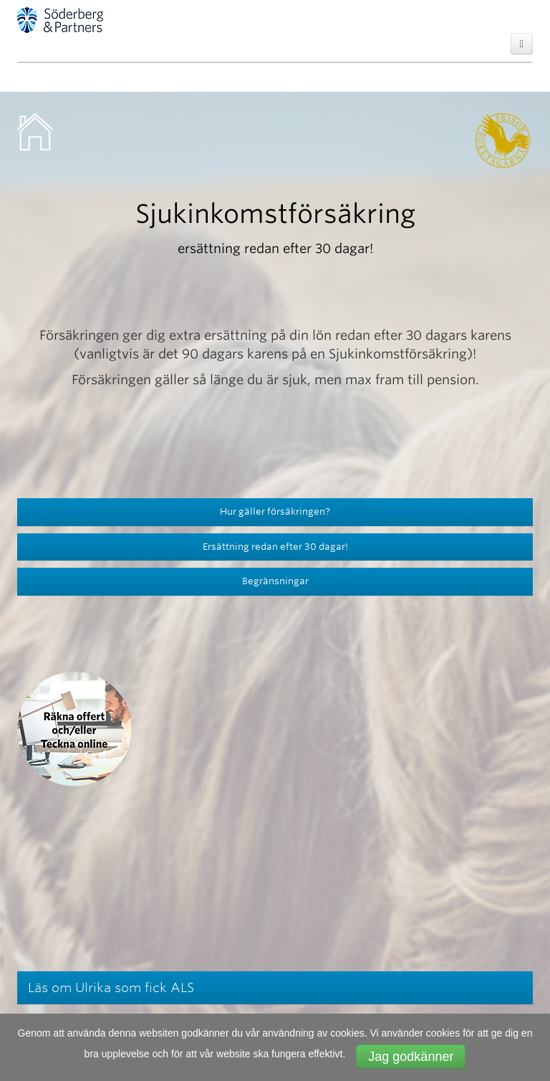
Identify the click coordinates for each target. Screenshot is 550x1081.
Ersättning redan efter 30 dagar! (275, 546)
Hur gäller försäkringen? (275, 511)
